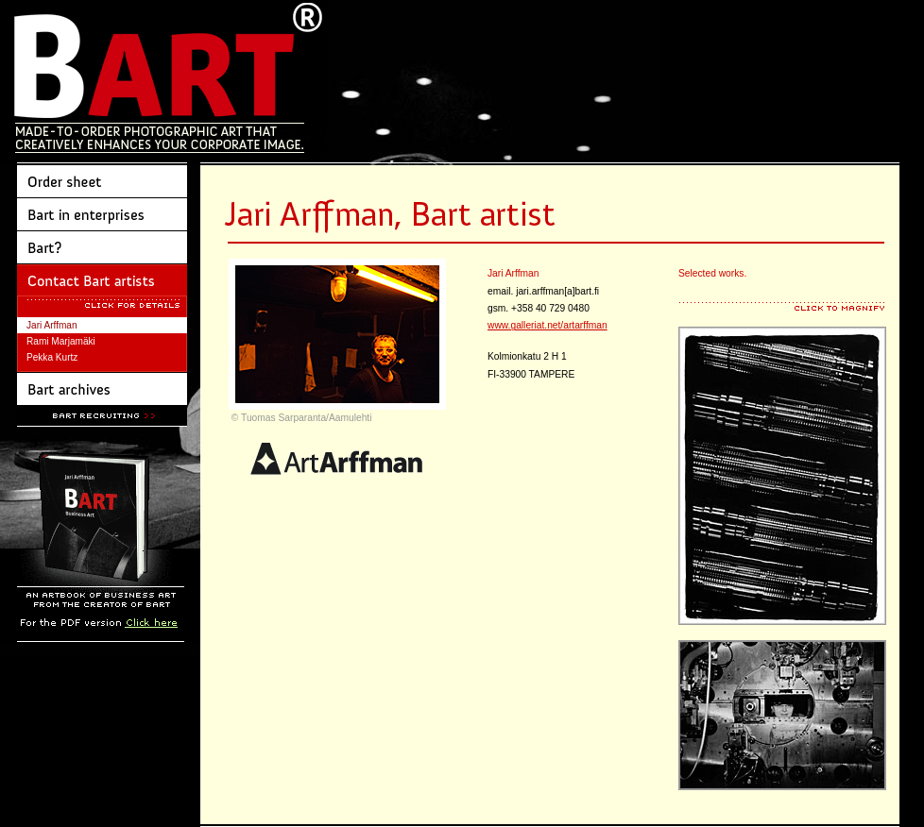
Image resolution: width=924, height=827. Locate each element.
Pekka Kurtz (51, 357)
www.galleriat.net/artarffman (547, 325)
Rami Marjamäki (60, 341)
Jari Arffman (51, 325)
